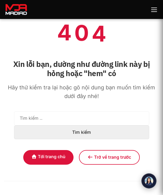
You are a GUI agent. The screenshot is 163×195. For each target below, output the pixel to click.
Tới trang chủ (48, 156)
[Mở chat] (149, 180)
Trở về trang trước (109, 157)
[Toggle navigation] (154, 9)
